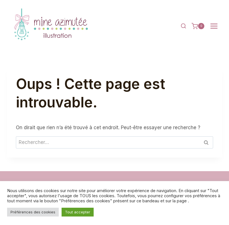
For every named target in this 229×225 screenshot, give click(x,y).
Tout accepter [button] (77, 212)
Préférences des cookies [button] (32, 212)
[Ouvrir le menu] (213, 26)
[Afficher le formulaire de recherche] (183, 26)
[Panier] (198, 26)
